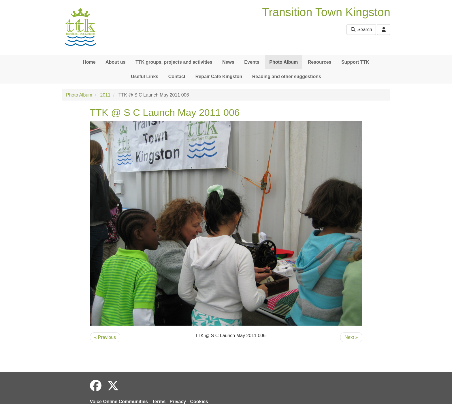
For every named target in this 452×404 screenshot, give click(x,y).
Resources (320, 62)
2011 (105, 94)
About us (115, 62)
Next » (351, 337)
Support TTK (355, 62)
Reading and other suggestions (286, 76)
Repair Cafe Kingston (218, 76)
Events (251, 62)
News (228, 62)
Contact (177, 76)
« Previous (105, 337)
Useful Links (144, 76)
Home (89, 62)
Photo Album (283, 62)
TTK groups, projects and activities (173, 62)
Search (361, 29)
